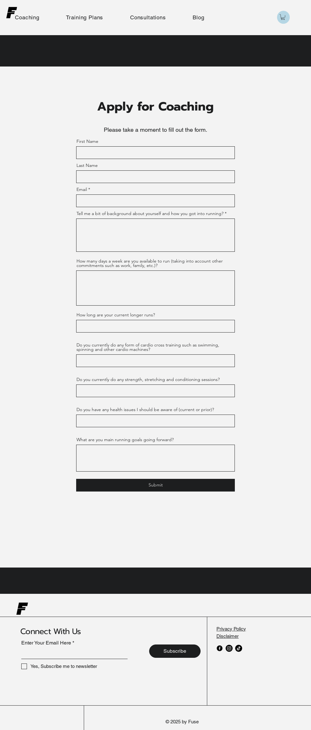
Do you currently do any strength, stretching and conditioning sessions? (148, 379)
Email (81, 189)
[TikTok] (238, 648)
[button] (283, 17)
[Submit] (155, 485)
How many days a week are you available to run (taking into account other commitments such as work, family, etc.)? (149, 263)
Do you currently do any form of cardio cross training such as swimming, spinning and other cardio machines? (147, 347)
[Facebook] (219, 648)
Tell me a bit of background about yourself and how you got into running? (149, 213)
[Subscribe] (175, 651)
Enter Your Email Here (46, 642)
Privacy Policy (231, 629)
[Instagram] (229, 648)
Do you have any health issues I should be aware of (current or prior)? (145, 409)
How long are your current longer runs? (115, 315)
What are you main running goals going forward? (125, 439)
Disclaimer (227, 636)
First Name (87, 141)
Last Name (87, 165)
